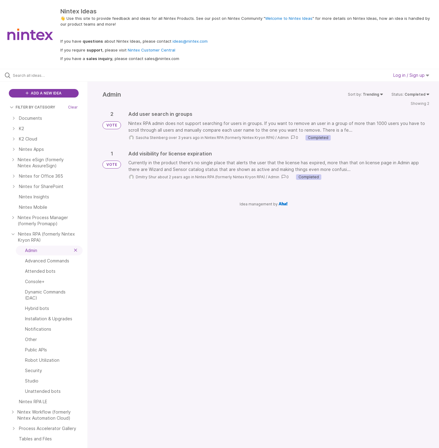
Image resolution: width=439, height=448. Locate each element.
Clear (73, 107)
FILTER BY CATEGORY (32, 107)
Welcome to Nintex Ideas (288, 18)
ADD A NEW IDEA (44, 93)
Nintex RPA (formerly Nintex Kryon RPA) (239, 137)
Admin (283, 137)
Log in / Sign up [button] (411, 75)
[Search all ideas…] (51, 75)
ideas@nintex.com (190, 41)
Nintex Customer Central (151, 50)
